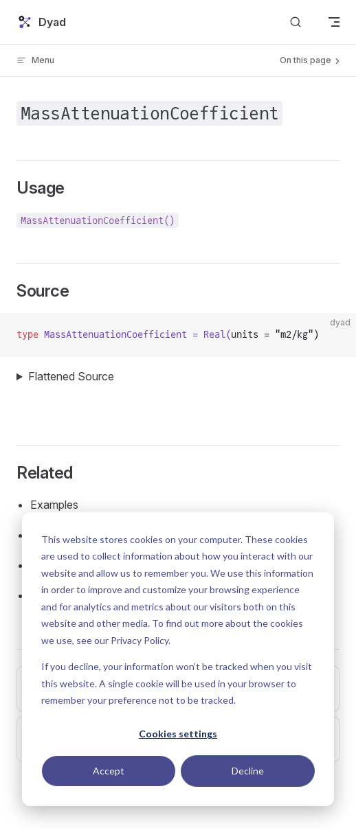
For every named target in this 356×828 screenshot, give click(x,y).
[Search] (295, 22)
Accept (108, 771)
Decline (248, 771)
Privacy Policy (139, 640)
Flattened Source (71, 376)
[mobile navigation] (334, 22)
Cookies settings (178, 733)
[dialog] (178, 659)
